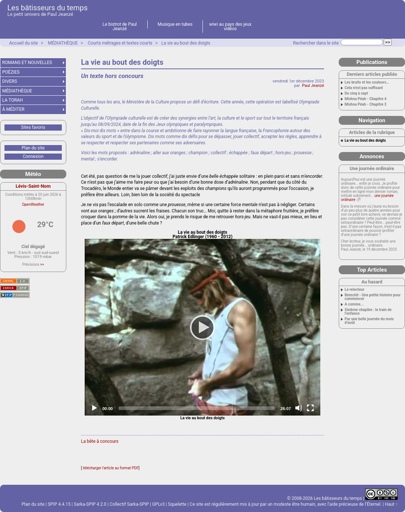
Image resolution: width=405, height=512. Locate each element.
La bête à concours (100, 441)
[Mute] (298, 408)
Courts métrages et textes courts (120, 43)
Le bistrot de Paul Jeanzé (120, 26)
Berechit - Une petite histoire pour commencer (373, 297)
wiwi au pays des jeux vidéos (230, 26)
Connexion (33, 156)
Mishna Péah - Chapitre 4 (366, 99)
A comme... (354, 304)
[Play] (202, 327)
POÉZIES (11, 72)
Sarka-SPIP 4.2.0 (90, 504)
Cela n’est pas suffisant (364, 88)
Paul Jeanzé (313, 85)
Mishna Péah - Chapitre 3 (366, 104)
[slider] (197, 408)
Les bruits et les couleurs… (367, 82)
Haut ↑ (391, 504)
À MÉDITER (13, 109)
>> (42, 264)
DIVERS (9, 81)
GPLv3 (158, 504)
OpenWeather (33, 204)
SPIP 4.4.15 (59, 504)
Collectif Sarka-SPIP (129, 504)
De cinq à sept (356, 93)
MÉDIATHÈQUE (63, 43)
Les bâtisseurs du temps (47, 7)
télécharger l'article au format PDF (110, 468)
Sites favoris (33, 127)
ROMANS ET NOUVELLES (27, 62)
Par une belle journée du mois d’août (369, 321)
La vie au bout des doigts (185, 43)
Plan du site (33, 148)
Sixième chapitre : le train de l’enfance (368, 311)
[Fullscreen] (310, 408)
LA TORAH (12, 100)
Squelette (177, 504)
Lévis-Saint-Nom (33, 186)
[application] (202, 327)
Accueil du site (23, 43)
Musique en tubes (175, 24)
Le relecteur (354, 290)
